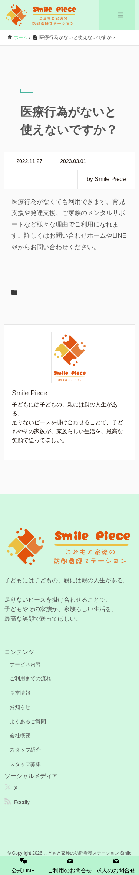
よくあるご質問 (28, 721)
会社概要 (20, 736)
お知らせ (20, 707)
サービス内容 (25, 664)
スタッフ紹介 (25, 750)
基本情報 (20, 693)
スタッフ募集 (25, 764)
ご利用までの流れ (30, 678)
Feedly (22, 802)
